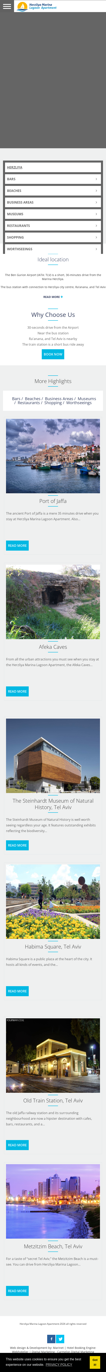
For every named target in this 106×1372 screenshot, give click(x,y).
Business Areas (20, 202)
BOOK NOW (53, 354)
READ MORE (17, 545)
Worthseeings (19, 249)
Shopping (15, 237)
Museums (15, 214)
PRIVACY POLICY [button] (59, 1364)
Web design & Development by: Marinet (37, 1348)
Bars (11, 179)
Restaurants (18, 226)
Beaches (14, 190)
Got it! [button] (95, 1362)
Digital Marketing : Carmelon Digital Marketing (63, 1352)
